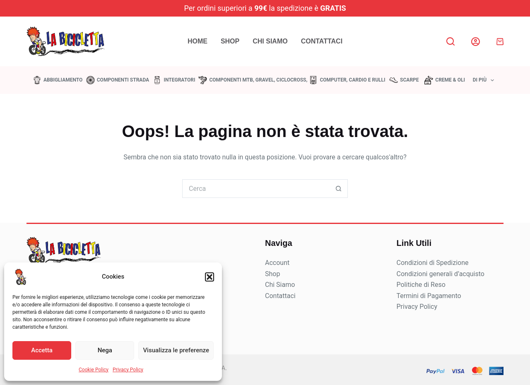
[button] (209, 277)
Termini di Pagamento (429, 296)
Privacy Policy (128, 370)
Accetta (42, 350)
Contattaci (321, 41)
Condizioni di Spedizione (433, 263)
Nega (105, 350)
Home (197, 41)
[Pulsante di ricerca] (338, 188)
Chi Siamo (270, 41)
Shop (230, 41)
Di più (485, 80)
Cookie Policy (93, 370)
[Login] (475, 41)
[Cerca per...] (255, 188)
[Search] (450, 41)
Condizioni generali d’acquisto (440, 274)
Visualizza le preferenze (176, 350)
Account (277, 263)
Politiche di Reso (421, 285)
